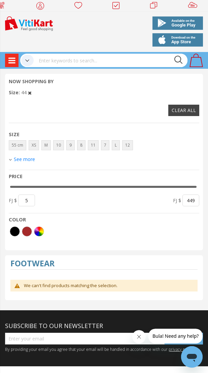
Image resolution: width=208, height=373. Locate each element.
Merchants (156, 7)
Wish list (80, 7)
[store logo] (29, 23)
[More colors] (39, 231)
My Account (42, 7)
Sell (194, 7)
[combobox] (110, 60)
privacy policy (181, 349)
